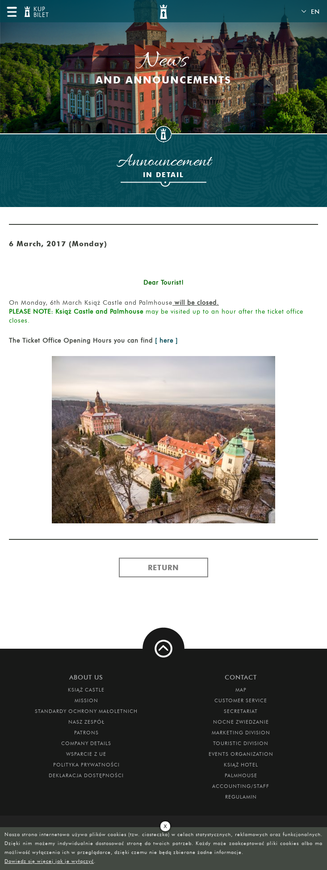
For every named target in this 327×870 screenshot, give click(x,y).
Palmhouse (241, 775)
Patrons (86, 732)
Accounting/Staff (240, 786)
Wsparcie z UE (86, 754)
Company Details (86, 743)
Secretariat (241, 711)
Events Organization (241, 754)
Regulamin (241, 797)
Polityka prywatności (86, 765)
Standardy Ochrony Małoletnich (86, 711)
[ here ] (166, 340)
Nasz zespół (86, 722)
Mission (86, 700)
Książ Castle (86, 690)
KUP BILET (40, 12)
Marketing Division (241, 732)
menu (11, 11)
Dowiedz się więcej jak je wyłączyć (49, 861)
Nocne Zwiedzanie (241, 722)
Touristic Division (240, 743)
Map (241, 690)
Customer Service (240, 700)
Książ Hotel (241, 765)
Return (163, 567)
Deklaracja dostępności (86, 775)
